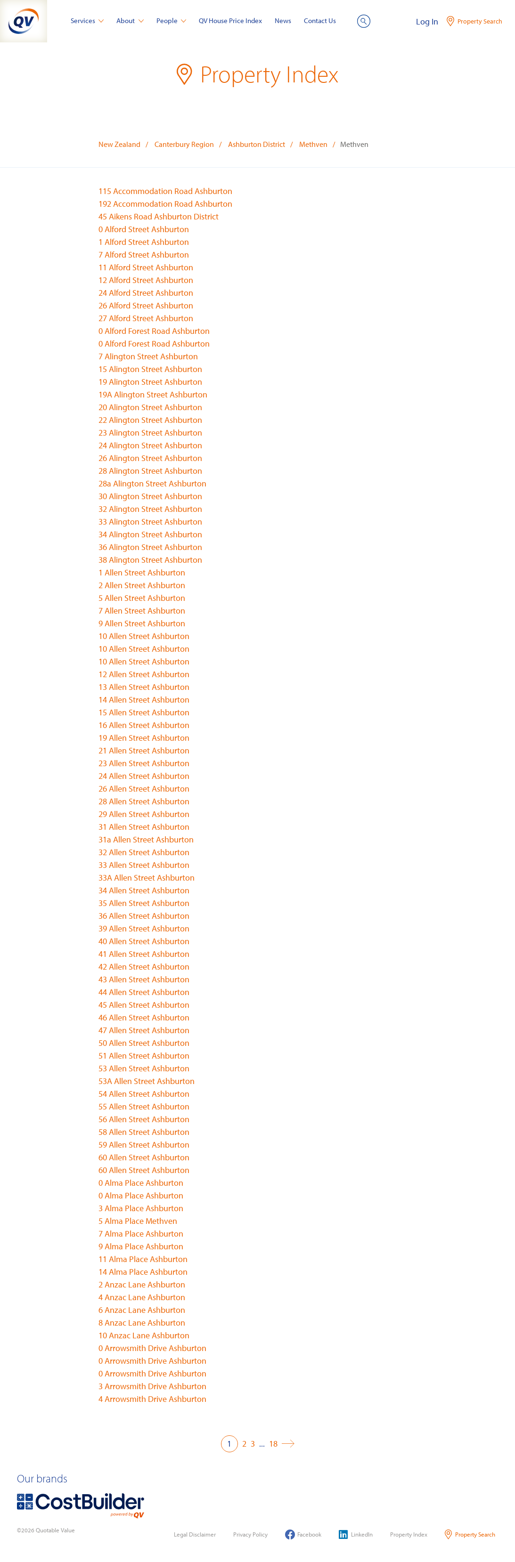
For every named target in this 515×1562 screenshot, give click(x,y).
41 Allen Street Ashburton (143, 953)
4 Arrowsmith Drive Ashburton (152, 1398)
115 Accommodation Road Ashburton (165, 191)
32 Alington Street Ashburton (150, 508)
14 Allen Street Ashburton (143, 699)
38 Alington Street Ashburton (150, 559)
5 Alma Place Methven (137, 1220)
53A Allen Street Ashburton (146, 1081)
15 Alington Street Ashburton (150, 369)
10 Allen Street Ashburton (143, 636)
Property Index (408, 1534)
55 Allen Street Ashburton (143, 1106)
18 (273, 1443)
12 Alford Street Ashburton (145, 280)
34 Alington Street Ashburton (150, 534)
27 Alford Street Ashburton (145, 318)
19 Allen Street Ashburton (143, 737)
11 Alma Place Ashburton (143, 1259)
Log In (427, 21)
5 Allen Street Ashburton (141, 597)
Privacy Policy (250, 1534)
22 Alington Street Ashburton (150, 419)
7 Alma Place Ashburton (140, 1233)
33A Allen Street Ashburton (146, 877)
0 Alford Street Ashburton (143, 229)
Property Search (470, 1534)
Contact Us (320, 20)
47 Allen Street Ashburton (143, 1030)
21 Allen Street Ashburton (143, 750)
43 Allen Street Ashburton (143, 979)
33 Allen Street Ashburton (143, 864)
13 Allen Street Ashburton (143, 686)
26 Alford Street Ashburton (145, 305)
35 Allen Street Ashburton (143, 903)
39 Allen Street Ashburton (143, 928)
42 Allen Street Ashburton (143, 966)
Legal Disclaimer (195, 1534)
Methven (313, 144)
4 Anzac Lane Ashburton (141, 1297)
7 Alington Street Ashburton (148, 356)
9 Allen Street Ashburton (141, 623)
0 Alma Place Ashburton (140, 1182)
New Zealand (119, 144)
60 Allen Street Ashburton (143, 1157)
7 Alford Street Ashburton (143, 254)
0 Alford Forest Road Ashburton (154, 330)
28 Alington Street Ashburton (150, 470)
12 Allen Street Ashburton (143, 674)
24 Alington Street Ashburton (150, 445)
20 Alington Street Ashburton (150, 407)
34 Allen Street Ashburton (143, 890)
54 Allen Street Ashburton (143, 1093)
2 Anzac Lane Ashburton (141, 1284)
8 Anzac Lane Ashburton (141, 1322)
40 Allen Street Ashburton (143, 941)
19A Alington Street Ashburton (152, 394)
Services (87, 20)
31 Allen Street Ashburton (143, 826)
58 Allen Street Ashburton (143, 1131)
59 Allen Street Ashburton (143, 1144)
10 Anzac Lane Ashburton (143, 1335)
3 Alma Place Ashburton (140, 1208)
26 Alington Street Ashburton (150, 458)
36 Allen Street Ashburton (143, 915)
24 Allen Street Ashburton (143, 775)
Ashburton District (256, 144)
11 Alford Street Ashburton (145, 267)
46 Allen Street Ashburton (143, 1017)
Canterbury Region (184, 144)
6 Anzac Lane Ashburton (141, 1309)
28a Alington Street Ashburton (152, 483)
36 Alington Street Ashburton (150, 547)
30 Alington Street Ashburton (150, 496)
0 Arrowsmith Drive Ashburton (152, 1348)
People (171, 20)
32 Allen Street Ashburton (143, 852)
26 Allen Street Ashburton (143, 788)
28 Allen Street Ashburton (143, 801)
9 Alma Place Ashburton (140, 1246)
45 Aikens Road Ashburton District (158, 216)
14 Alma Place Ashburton (143, 1271)
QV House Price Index (230, 20)
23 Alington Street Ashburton (150, 432)
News (283, 20)
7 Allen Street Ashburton (141, 610)
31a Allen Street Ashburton (146, 839)
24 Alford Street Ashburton (145, 292)
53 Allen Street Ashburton (143, 1068)
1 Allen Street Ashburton (141, 572)
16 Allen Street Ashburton (143, 725)
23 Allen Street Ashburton (143, 763)
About (130, 20)
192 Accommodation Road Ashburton (165, 203)
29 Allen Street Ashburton (143, 814)
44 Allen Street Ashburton (143, 992)
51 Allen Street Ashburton (143, 1055)
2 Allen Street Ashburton (141, 585)
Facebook (303, 1534)
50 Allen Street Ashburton (143, 1042)
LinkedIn (356, 1534)
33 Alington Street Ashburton (150, 521)
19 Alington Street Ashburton (150, 381)
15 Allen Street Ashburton (143, 712)
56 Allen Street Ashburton (143, 1119)
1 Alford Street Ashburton (143, 241)
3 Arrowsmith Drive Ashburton (152, 1386)
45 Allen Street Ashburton (143, 1004)
